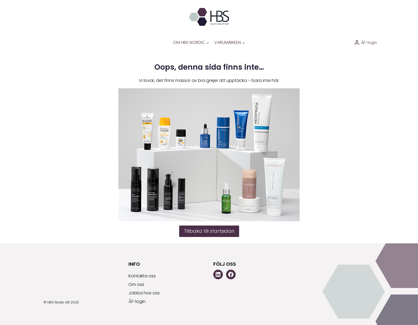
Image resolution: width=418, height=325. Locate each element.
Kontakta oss (142, 276)
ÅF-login (137, 301)
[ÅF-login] (365, 42)
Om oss (136, 284)
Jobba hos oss (144, 293)
